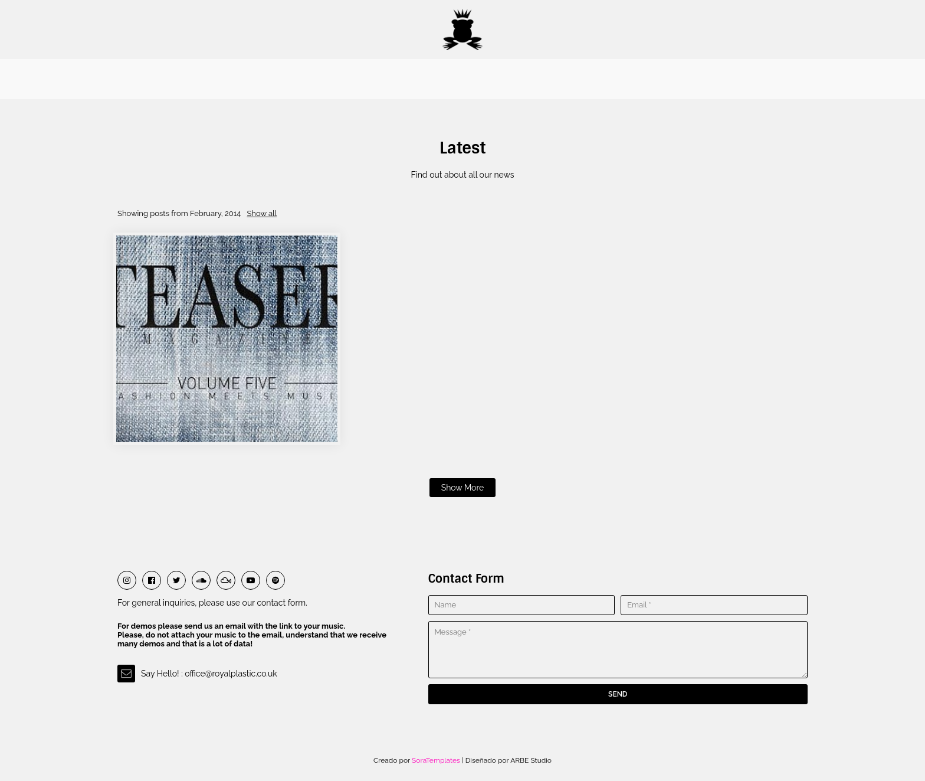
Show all (262, 213)
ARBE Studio (530, 760)
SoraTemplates (436, 760)
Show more (462, 487)
